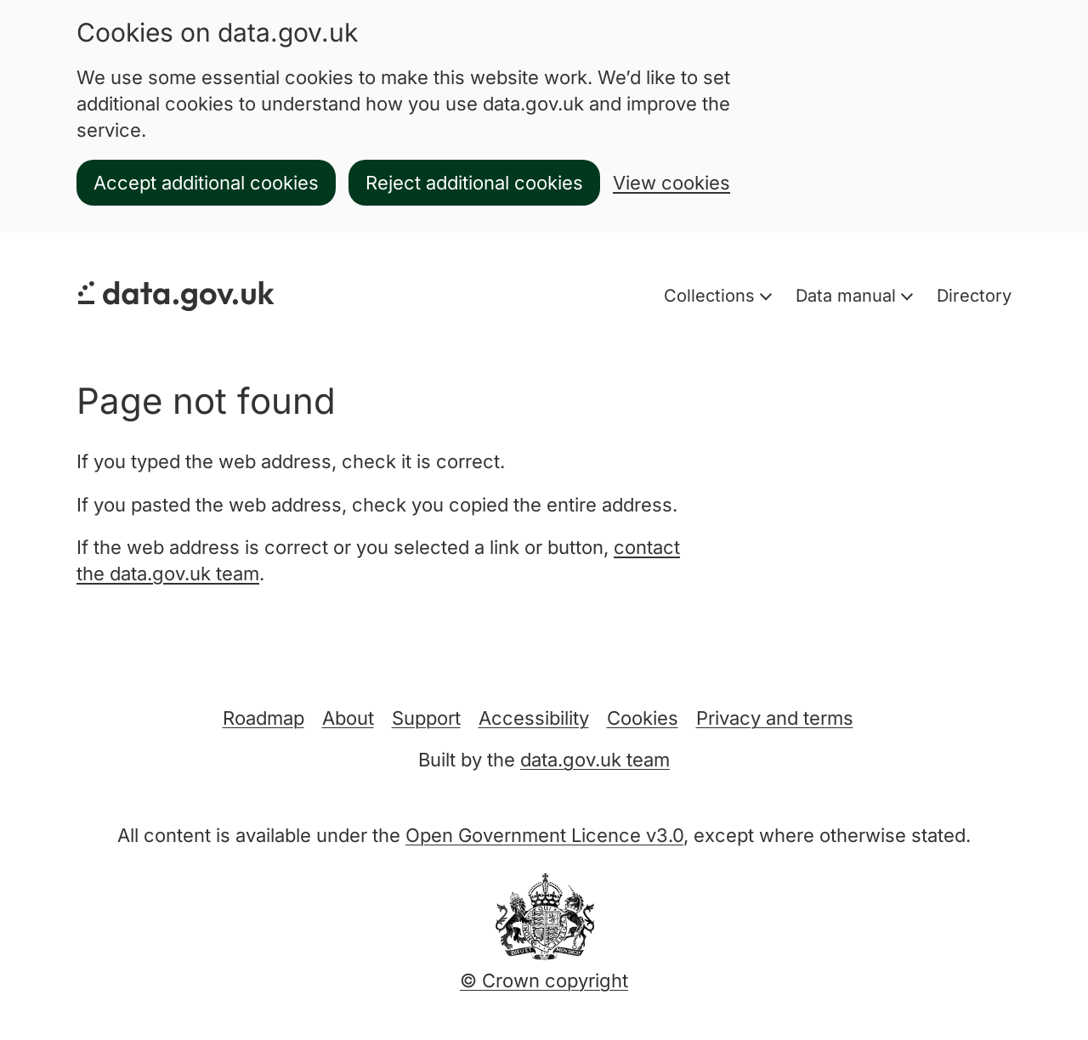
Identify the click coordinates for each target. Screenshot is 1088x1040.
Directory (974, 295)
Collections (712, 295)
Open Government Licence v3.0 (544, 835)
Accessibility (534, 718)
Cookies (642, 718)
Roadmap (263, 718)
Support (426, 718)
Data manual (848, 295)
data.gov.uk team (595, 760)
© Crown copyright (544, 980)
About (348, 718)
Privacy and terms (774, 718)
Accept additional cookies (206, 183)
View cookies (671, 183)
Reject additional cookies (474, 183)
